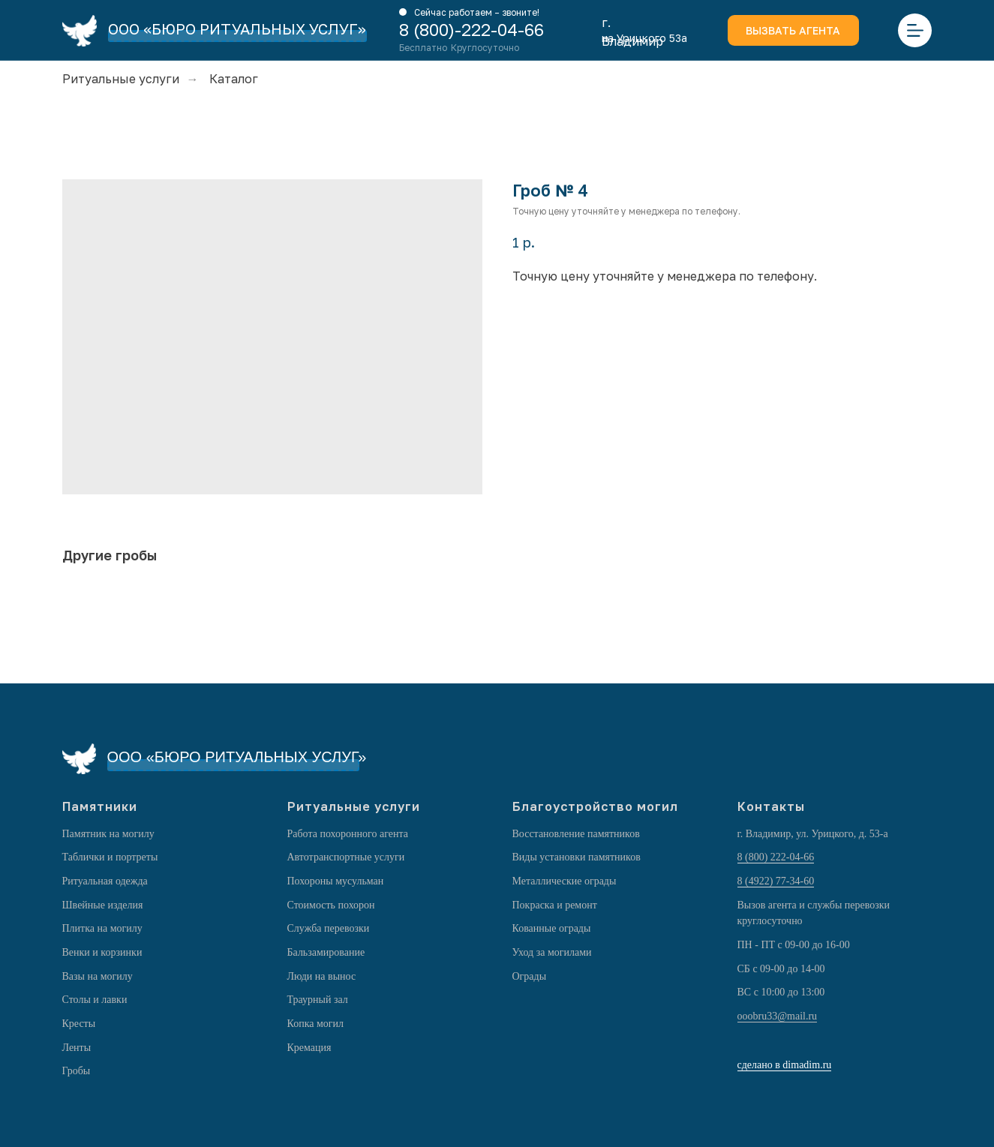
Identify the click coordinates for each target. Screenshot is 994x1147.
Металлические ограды (564, 881)
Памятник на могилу (108, 833)
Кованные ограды (551, 928)
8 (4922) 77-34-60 (776, 881)
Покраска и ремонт (554, 905)
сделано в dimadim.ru (784, 1064)
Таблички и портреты (110, 857)
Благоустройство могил (595, 806)
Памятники (99, 806)
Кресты (79, 1023)
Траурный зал (317, 999)
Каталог (233, 79)
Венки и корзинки (102, 952)
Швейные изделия (102, 905)
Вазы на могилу (97, 976)
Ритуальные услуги (120, 79)
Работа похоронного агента (347, 833)
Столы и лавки (95, 999)
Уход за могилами (552, 952)
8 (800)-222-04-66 (471, 30)
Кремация (309, 1047)
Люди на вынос (321, 976)
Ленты (77, 1047)
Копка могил (315, 1023)
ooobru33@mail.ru (777, 1016)
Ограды (529, 976)
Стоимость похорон (331, 905)
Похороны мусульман (335, 881)
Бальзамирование (326, 952)
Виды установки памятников (576, 857)
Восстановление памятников (576, 833)
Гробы (76, 1070)
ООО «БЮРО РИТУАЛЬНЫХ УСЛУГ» (237, 29)
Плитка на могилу (102, 928)
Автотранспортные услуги (346, 857)
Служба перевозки (328, 928)
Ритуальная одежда (105, 881)
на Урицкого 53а (644, 38)
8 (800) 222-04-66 (776, 857)
